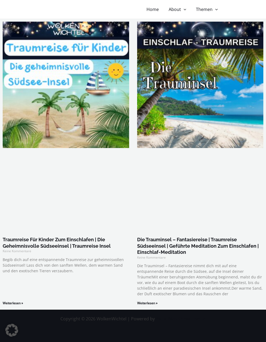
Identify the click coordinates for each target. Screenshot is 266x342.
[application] (185, 9)
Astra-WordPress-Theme (181, 319)
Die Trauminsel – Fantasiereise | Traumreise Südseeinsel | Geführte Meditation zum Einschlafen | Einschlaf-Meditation (198, 246)
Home (156, 9)
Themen (207, 9)
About (179, 9)
